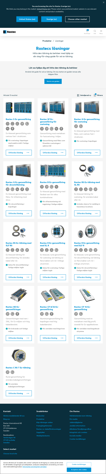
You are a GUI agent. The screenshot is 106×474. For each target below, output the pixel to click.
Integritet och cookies (78, 432)
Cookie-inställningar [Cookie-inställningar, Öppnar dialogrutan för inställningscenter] (79, 464)
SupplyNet (40, 432)
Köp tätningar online (44, 422)
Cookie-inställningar (78, 439)
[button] (87, 31)
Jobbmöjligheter (76, 422)
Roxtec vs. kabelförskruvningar (48, 429)
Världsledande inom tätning (81, 416)
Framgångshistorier (44, 426)
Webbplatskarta (43, 436)
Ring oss (6, 419)
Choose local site (10, 454)
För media (73, 419)
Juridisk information (77, 426)
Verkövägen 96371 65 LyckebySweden (9, 440)
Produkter (47, 41)
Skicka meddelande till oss (14, 416)
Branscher (40, 416)
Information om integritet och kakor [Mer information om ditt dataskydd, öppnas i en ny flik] (35, 467)
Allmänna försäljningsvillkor (80, 429)
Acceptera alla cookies (79, 469)
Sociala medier (75, 436)
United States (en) (44, 9)
